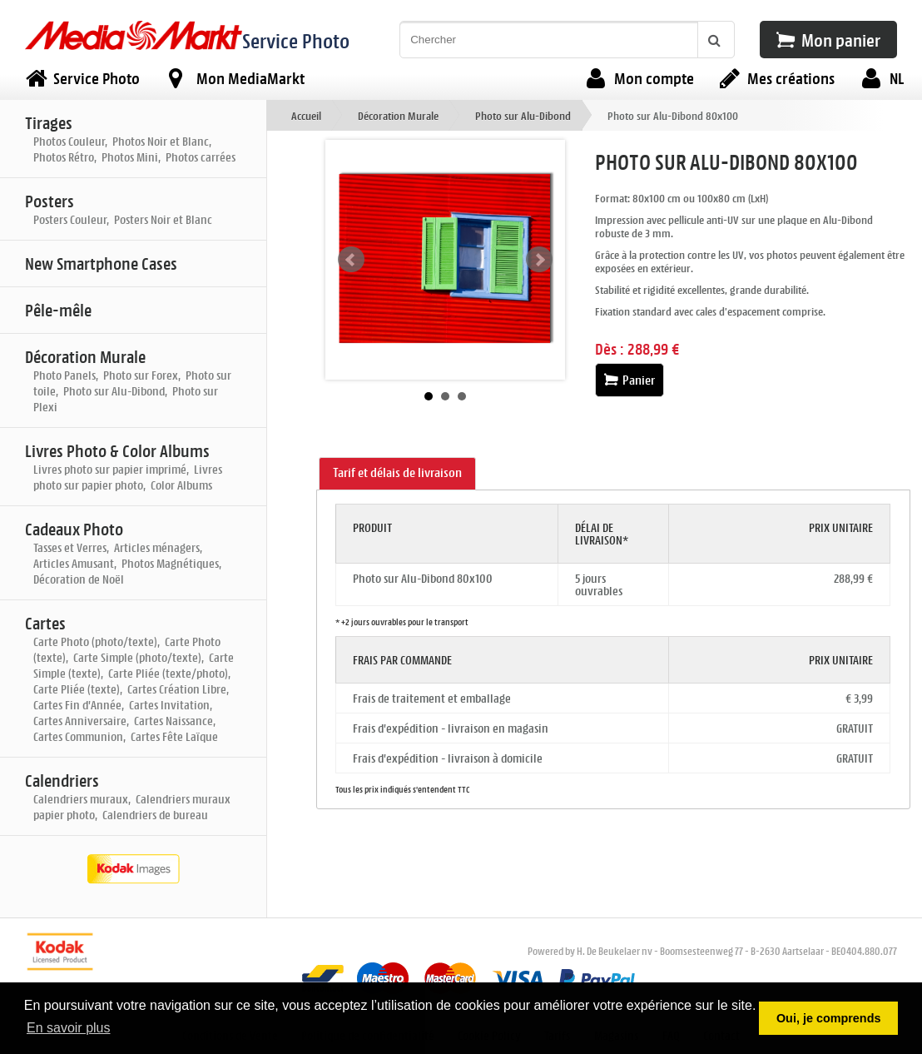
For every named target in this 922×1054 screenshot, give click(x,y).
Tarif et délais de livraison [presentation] (397, 472)
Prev (351, 259)
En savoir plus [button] (69, 1028)
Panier (629, 380)
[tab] (397, 473)
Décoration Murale (398, 115)
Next (539, 259)
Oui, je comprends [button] (828, 1018)
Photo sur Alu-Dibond (523, 115)
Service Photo (295, 40)
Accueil (306, 115)
